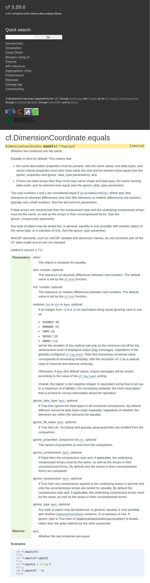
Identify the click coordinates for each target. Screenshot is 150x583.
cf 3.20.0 (15, 7)
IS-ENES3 (20, 102)
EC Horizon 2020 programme (121, 98)
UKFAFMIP (54, 102)
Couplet (92, 98)
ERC (57, 98)
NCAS (74, 102)
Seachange (75, 98)
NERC (34, 102)
